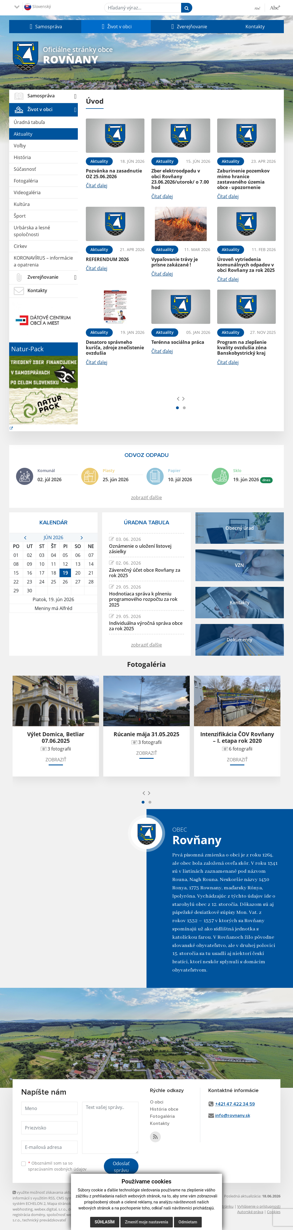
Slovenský (37, 6)
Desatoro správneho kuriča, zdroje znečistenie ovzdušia (115, 347)
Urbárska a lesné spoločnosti (32, 231)
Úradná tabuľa (29, 122)
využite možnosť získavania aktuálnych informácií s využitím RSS (48, 1195)
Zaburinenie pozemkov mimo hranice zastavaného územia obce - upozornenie (243, 179)
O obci (156, 1102)
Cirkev (20, 246)
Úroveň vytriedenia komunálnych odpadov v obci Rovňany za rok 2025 (246, 264)
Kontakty (255, 26)
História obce (164, 1109)
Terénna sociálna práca (177, 342)
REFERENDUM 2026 (107, 259)
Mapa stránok (59, 1203)
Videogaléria (27, 192)
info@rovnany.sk (232, 1115)
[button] (45, 26)
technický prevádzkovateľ (44, 1220)
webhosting (23, 1209)
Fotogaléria (26, 181)
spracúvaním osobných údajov (57, 1169)
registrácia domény (29, 1214)
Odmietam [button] (188, 1222)
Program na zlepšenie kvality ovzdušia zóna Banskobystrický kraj (242, 347)
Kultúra (22, 204)
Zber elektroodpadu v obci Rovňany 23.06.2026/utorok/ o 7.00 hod (180, 179)
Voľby (20, 146)
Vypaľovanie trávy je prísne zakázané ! (174, 262)
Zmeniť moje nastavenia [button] (146, 1222)
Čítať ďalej (96, 185)
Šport (20, 216)
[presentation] (178, 398)
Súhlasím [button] (105, 1222)
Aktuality (23, 134)
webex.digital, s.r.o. (50, 1209)
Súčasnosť (25, 169)
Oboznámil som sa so (57, 1166)
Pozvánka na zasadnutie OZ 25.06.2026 (114, 173)
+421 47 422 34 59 (235, 1104)
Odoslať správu (121, 1166)
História (22, 157)
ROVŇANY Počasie (53, 634)
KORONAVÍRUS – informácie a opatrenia (43, 261)
